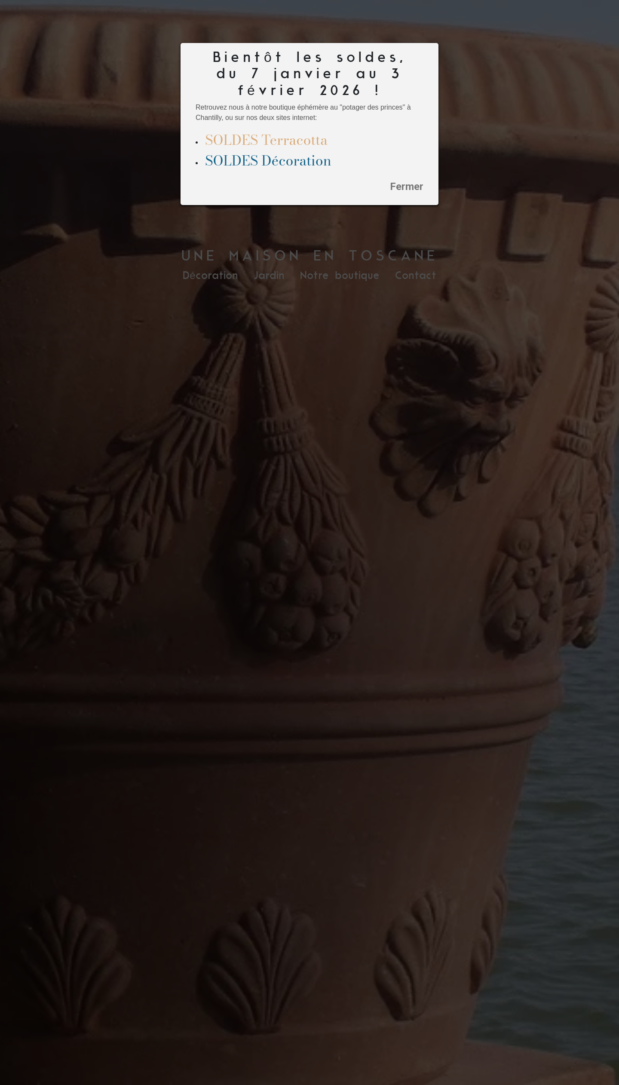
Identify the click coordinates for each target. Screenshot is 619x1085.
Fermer (406, 186)
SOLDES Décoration (268, 160)
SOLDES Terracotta (266, 139)
